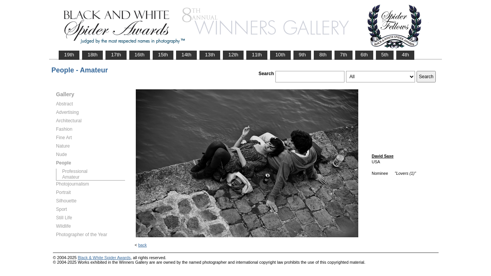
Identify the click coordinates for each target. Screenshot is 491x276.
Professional (74, 171)
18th (92, 55)
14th (186, 55)
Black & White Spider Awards (104, 257)
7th (343, 55)
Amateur (70, 177)
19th (69, 55)
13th (210, 55)
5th (385, 55)
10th (280, 55)
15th (163, 55)
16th (139, 55)
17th (116, 55)
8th (323, 55)
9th (302, 55)
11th (256, 55)
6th (364, 55)
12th (233, 55)
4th (405, 55)
